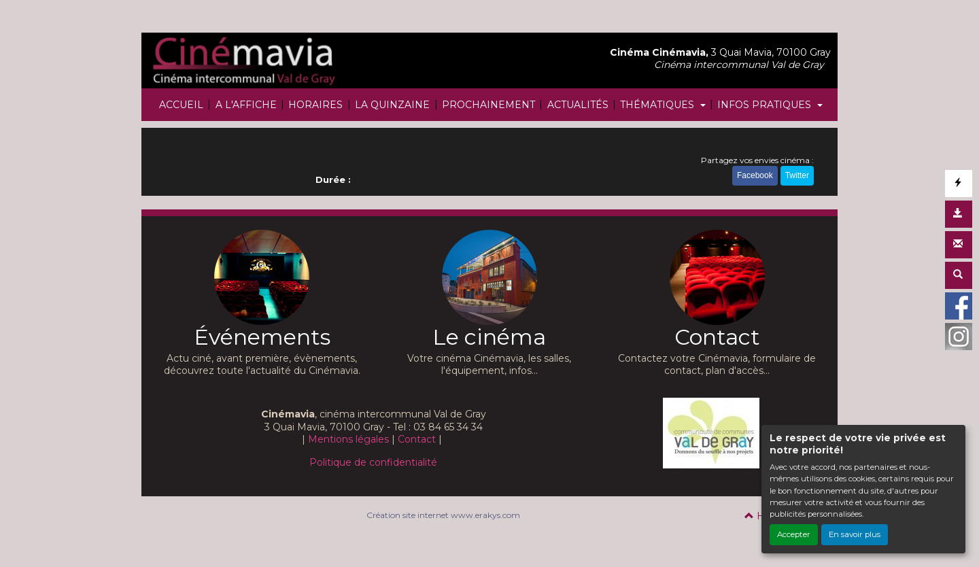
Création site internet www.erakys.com (443, 515)
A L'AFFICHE (246, 105)
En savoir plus (854, 534)
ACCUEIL (181, 105)
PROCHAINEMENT (488, 105)
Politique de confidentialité (373, 462)
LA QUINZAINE (392, 105)
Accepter (793, 534)
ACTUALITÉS (577, 105)
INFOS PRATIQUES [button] (765, 105)
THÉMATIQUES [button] (658, 105)
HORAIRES (315, 105)
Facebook (755, 175)
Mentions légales (348, 439)
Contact (417, 439)
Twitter (797, 175)
